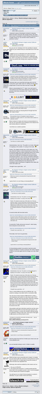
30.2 (8, 12)
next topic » (36, 21)
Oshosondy (6, 100)
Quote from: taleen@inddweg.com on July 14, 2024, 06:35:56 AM (23, 215)
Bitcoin (12, 18)
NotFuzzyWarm (20, 72)
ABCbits (5, 184)
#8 (38, 262)
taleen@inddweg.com (8, 28)
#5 (38, 136)
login (16, 8)
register (19, 8)
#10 (38, 353)
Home (6, 15)
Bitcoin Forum (6, 18)
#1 (38, 29)
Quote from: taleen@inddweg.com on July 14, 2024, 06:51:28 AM (23, 236)
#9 (38, 323)
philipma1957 (6, 322)
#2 (38, 44)
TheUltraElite (6, 69)
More (26, 15)
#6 (38, 171)
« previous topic (29, 21)
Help (10, 15)
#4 (38, 101)
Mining (16, 18)
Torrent (5, 13)
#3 (38, 70)
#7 (38, 186)
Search (13, 15)
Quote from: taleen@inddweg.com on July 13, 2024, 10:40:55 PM (23, 74)
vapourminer (19, 45)
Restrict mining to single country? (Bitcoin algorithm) (15, 386)
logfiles (5, 42)
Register (22, 15)
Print (37, 23)
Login (17, 15)
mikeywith (19, 187)
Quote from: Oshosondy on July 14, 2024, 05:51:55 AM (21, 139)
